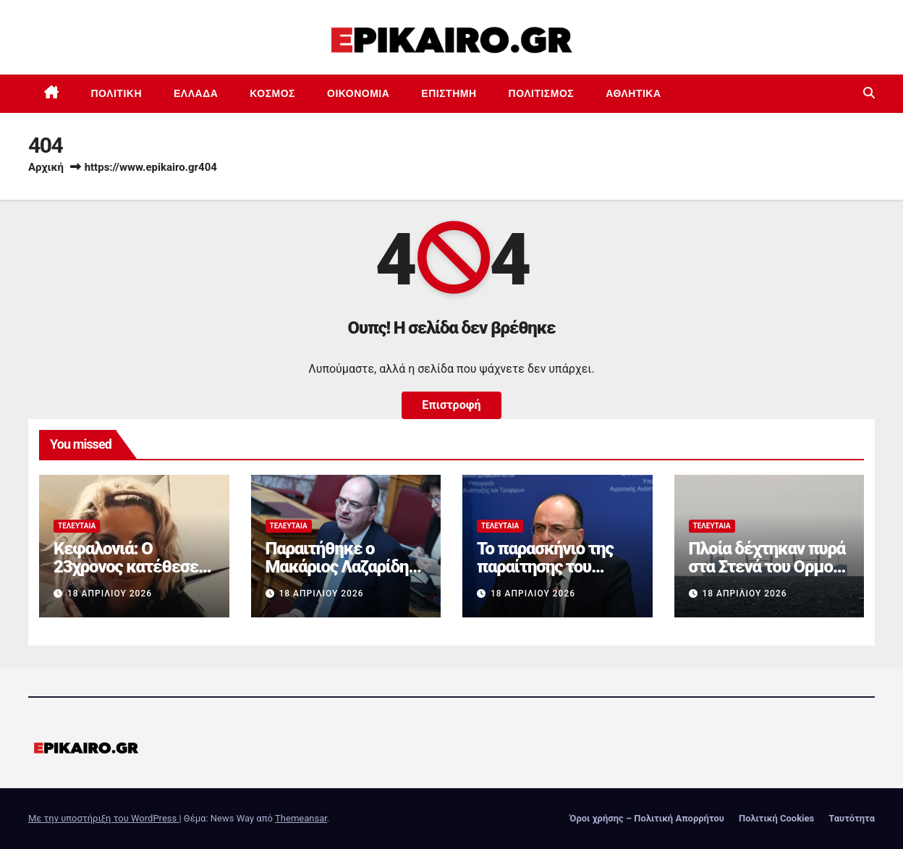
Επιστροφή (451, 405)
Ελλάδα (196, 93)
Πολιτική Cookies (776, 818)
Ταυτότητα (851, 818)
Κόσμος (272, 93)
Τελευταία (77, 526)
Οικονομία (358, 93)
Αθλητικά (633, 93)
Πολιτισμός (542, 93)
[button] (869, 93)
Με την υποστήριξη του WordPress (103, 818)
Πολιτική (117, 93)
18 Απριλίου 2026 (109, 593)
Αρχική (46, 167)
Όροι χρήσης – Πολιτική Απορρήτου (646, 818)
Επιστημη (448, 93)
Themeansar (301, 818)
